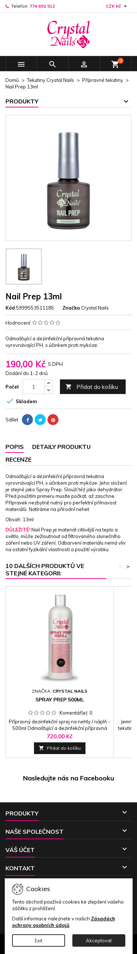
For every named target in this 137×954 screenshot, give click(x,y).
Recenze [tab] (18, 459)
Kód (10, 308)
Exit (38, 940)
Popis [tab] (14, 446)
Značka (71, 308)
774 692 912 (42, 6)
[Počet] (34, 386)
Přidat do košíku (91, 387)
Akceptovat (99, 940)
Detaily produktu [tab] (61, 446)
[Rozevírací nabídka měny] (117, 6)
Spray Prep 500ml (59, 699)
